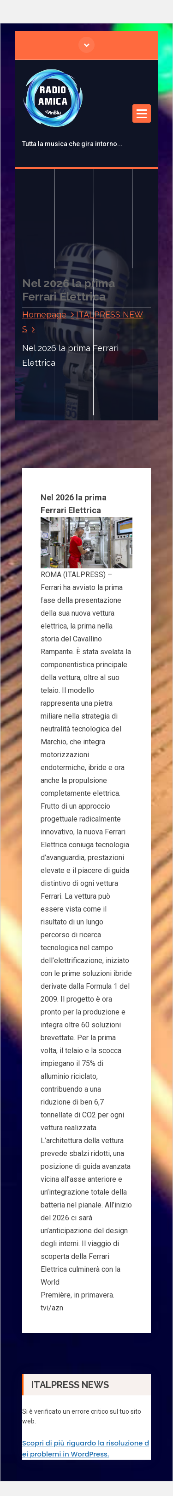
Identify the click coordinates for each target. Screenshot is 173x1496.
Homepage (44, 314)
